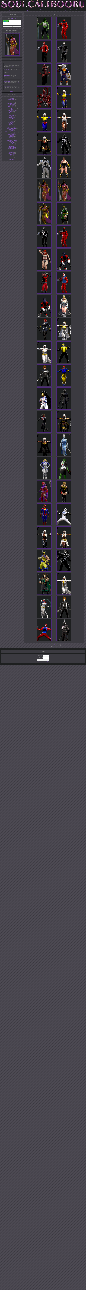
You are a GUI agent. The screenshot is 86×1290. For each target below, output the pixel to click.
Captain (12, 133)
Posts (17, 10)
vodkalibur (11, 120)
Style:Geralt (12, 151)
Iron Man (12, 118)
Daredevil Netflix (12, 147)
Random (40, 10)
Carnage (12, 149)
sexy (12, 109)
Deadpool (11, 152)
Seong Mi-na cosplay (11, 132)
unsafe (11, 123)
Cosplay (12, 130)
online (11, 124)
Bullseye (12, 135)
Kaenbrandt (7, 86)
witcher (12, 112)
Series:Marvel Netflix (12, 140)
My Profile (11, 10)
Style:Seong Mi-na (11, 128)
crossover (11, 115)
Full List (11, 91)
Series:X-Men (11, 103)
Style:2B (12, 154)
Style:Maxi (11, 106)
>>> (12, 66)
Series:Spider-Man (11, 108)
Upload (22, 10)
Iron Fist (12, 142)
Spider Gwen (12, 146)
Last (62, 645)
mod (12, 116)
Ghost (11, 157)
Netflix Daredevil (12, 139)
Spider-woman (11, 127)
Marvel (11, 98)
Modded (12, 104)
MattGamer (11, 105)
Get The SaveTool (49, 10)
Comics (11, 100)
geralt (11, 111)
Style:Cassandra (12, 110)
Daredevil (11, 136)
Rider (11, 155)
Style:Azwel (12, 153)
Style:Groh (11, 122)
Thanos (12, 121)
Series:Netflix (11, 141)
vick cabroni (12, 117)
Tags (27, 10)
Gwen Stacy (12, 145)
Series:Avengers (12, 134)
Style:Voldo (12, 148)
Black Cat (11, 126)
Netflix (11, 138)
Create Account (43, 662)
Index (12, 18)
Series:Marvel (11, 99)
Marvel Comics (11, 102)
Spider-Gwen (12, 144)
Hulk (12, 114)
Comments (33, 10)
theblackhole (7, 64)
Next (15, 18)
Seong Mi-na (12, 129)
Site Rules (75, 10)
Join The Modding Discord (63, 10)
